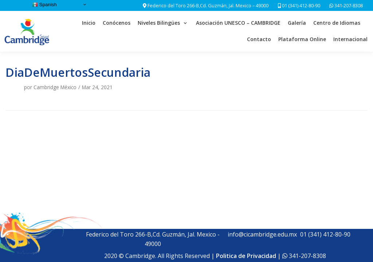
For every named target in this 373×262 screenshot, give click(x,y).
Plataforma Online (302, 39)
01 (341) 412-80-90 (299, 5)
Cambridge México (55, 87)
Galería (297, 22)
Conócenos (116, 22)
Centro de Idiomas (336, 22)
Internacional (350, 39)
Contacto (259, 39)
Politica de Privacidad (246, 256)
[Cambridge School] (27, 31)
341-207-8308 (348, 5)
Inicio (88, 22)
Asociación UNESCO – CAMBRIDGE (238, 22)
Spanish (44, 5)
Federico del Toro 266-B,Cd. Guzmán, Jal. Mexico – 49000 (208, 5)
